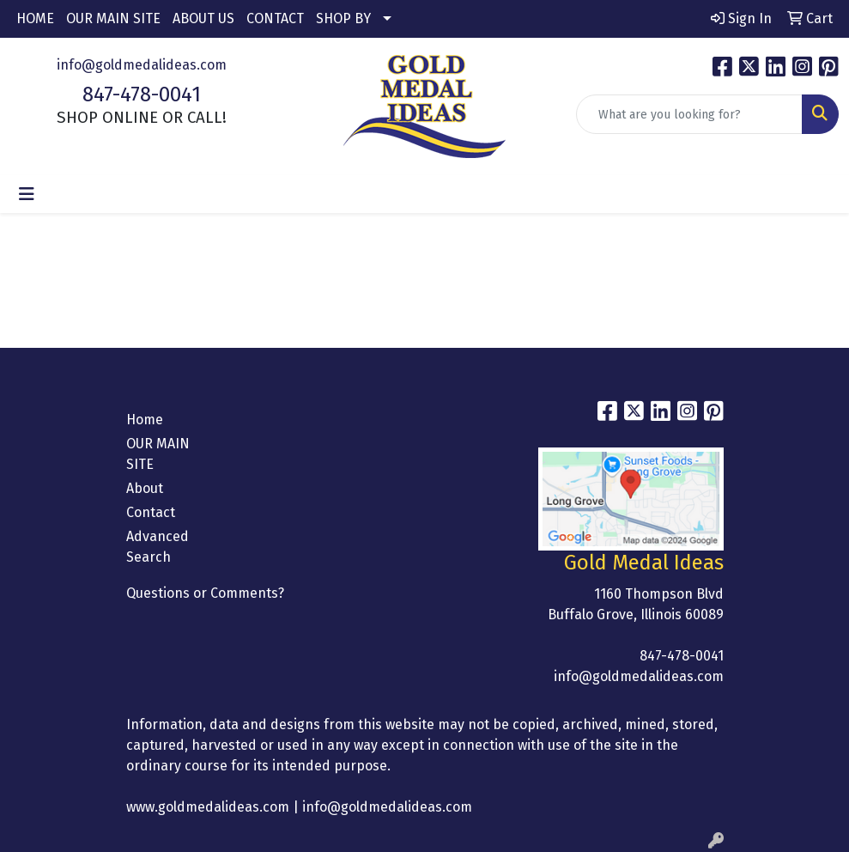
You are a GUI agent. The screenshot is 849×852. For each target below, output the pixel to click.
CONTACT (275, 18)
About (144, 488)
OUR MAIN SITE (113, 18)
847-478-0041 (141, 94)
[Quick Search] (689, 114)
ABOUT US (203, 18)
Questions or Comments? (205, 593)
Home (144, 419)
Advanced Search (157, 546)
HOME (35, 18)
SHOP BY (343, 18)
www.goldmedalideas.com (207, 807)
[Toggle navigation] (27, 194)
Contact (150, 512)
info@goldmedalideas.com (142, 65)
